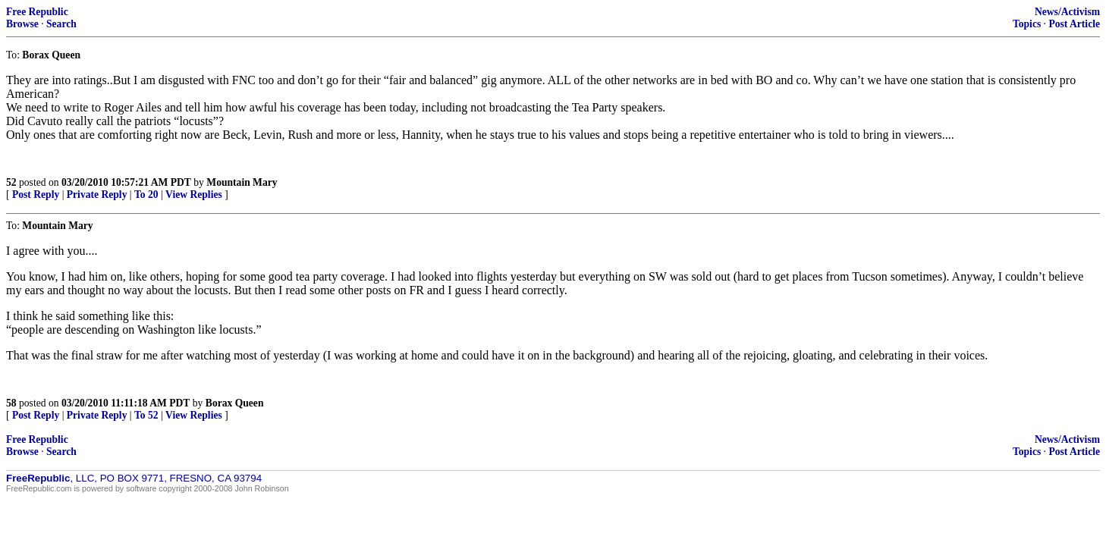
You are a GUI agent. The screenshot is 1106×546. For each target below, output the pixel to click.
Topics (1027, 24)
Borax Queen (235, 403)
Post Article (1074, 24)
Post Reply (35, 194)
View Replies (193, 194)
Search (61, 24)
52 (11, 182)
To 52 (146, 415)
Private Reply (97, 194)
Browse (22, 24)
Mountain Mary (241, 182)
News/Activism (1067, 11)
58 (11, 403)
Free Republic (37, 11)
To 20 (146, 194)
